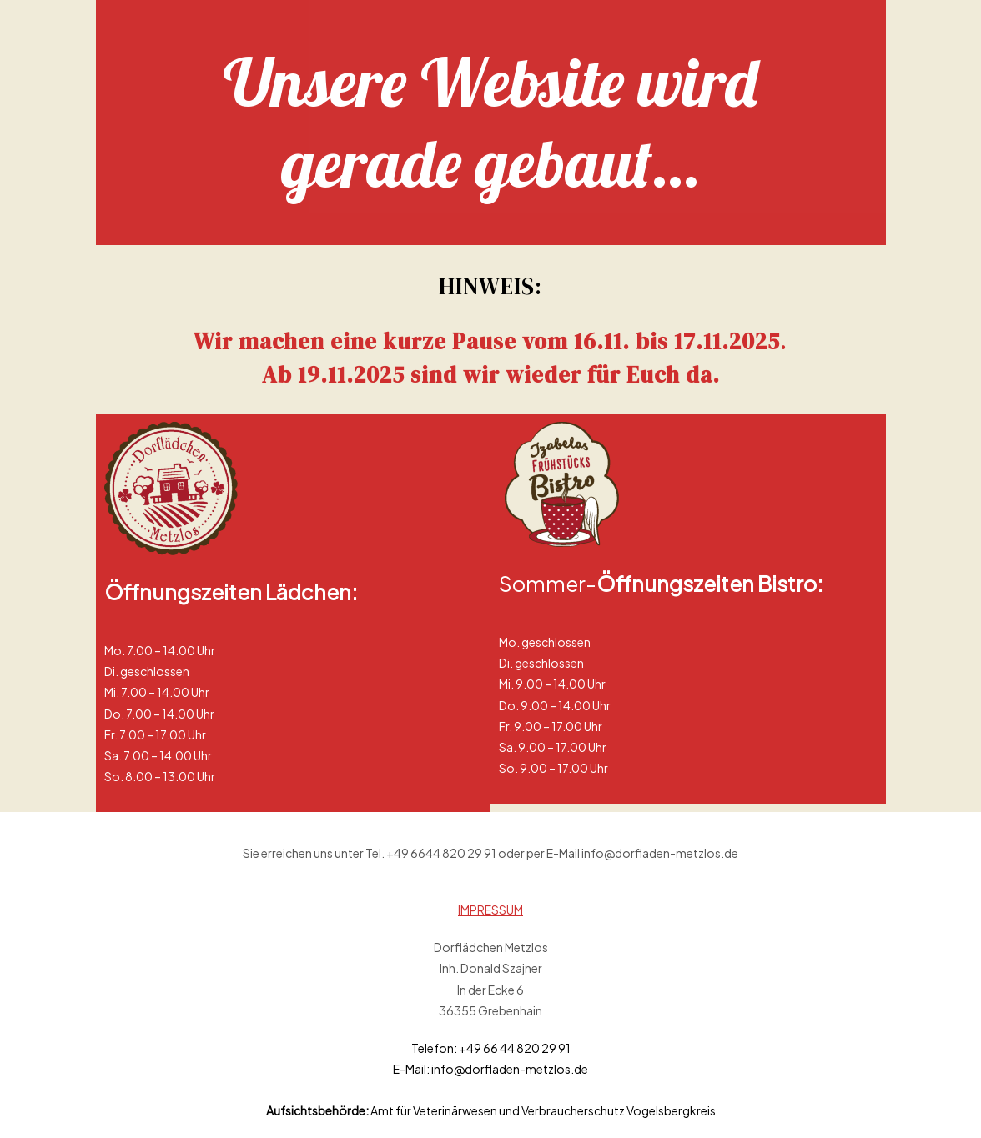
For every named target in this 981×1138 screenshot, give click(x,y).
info (442, 1068)
